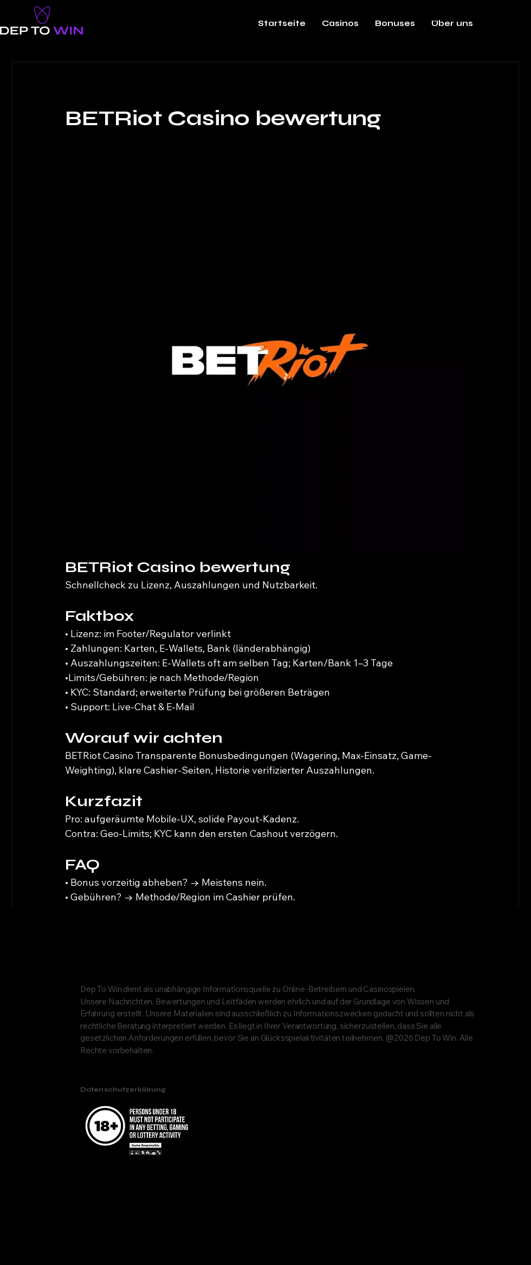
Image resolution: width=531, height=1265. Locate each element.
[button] (340, 23)
